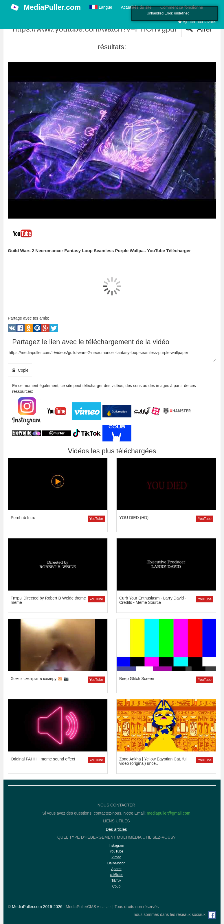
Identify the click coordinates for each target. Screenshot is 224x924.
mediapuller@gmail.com (168, 813)
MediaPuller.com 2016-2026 (37, 906)
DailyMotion (116, 863)
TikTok (116, 881)
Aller (198, 28)
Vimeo (116, 857)
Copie (20, 370)
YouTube (96, 519)
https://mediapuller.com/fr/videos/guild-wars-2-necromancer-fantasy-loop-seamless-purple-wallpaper (112, 355)
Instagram (116, 846)
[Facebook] (212, 915)
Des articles (116, 829)
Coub (116, 886)
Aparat (116, 869)
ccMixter (116, 875)
